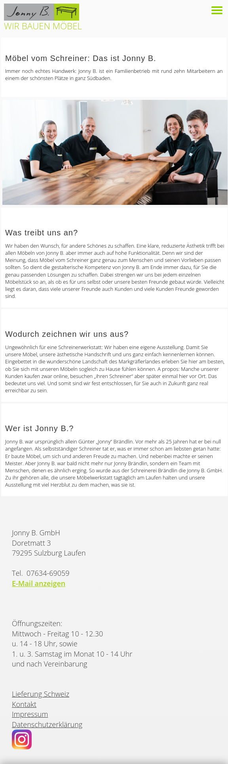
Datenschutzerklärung (47, 724)
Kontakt (24, 704)
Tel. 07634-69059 (41, 573)
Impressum (30, 714)
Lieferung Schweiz (40, 694)
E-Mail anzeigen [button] (38, 583)
